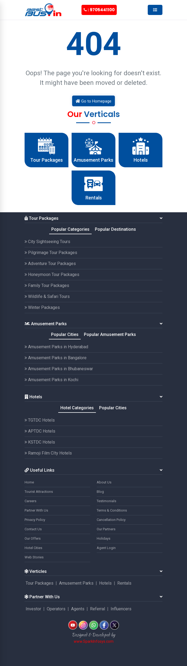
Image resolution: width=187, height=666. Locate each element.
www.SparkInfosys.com (94, 641)
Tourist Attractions (39, 492)
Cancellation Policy (111, 520)
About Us (104, 482)
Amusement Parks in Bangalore (56, 357)
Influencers (121, 608)
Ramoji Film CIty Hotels (48, 453)
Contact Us (33, 529)
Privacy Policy (35, 520)
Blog (100, 492)
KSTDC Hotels (40, 442)
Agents (77, 608)
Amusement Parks (76, 583)
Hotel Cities (33, 548)
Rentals (124, 583)
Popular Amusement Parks (110, 334)
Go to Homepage (93, 101)
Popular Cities (65, 334)
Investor (33, 608)
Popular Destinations (115, 229)
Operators (56, 608)
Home (29, 482)
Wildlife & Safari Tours (47, 296)
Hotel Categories (77, 407)
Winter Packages (42, 307)
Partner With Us (36, 510)
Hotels (105, 583)
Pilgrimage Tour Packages (51, 252)
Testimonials (106, 501)
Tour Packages (39, 583)
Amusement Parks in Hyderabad (56, 346)
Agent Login (106, 548)
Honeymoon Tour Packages (52, 274)
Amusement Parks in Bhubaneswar (59, 368)
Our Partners (106, 529)
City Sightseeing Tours (47, 241)
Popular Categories (70, 229)
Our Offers (33, 538)
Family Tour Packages (47, 285)
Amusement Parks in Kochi (51, 379)
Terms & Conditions (112, 510)
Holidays (103, 538)
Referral (97, 608)
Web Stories (34, 557)
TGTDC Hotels (40, 420)
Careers (30, 501)
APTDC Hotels (40, 431)
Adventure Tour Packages (50, 263)
